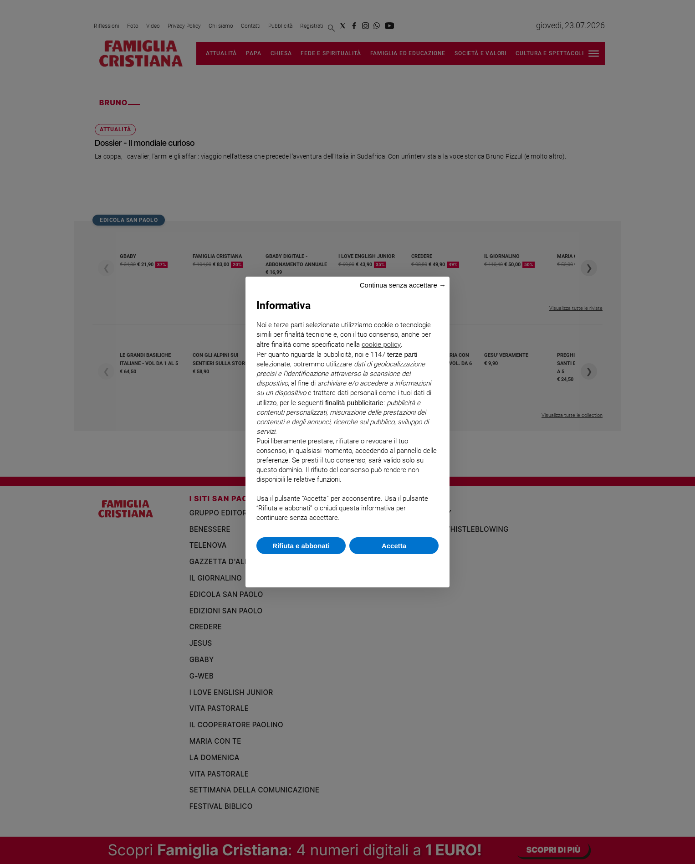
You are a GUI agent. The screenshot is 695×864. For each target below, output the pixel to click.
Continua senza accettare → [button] (403, 285)
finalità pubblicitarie (354, 402)
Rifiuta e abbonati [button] (301, 546)
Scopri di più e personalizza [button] (347, 566)
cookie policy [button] (381, 344)
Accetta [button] (394, 546)
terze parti (402, 354)
